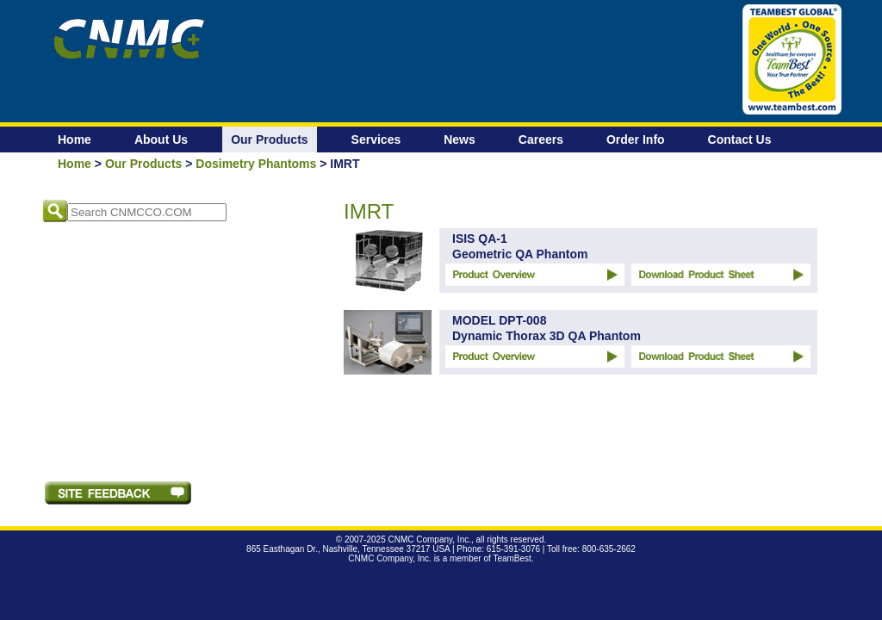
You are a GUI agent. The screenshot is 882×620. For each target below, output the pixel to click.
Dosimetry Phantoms (256, 163)
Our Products (269, 139)
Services (376, 139)
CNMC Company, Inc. (429, 539)
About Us (161, 139)
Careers (541, 139)
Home (74, 139)
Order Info (635, 139)
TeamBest (512, 558)
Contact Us (740, 139)
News (459, 139)
